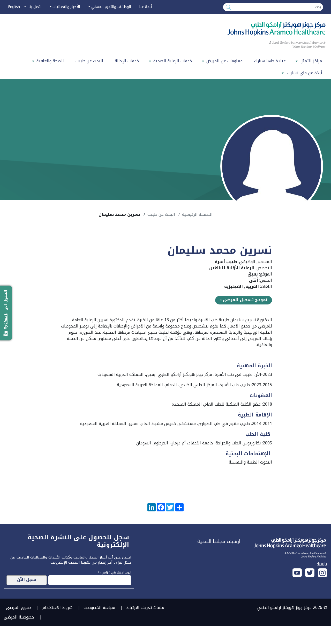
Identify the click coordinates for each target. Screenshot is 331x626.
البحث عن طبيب (89, 61)
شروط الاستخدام (57, 607)
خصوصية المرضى (19, 617)
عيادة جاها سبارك (270, 61)
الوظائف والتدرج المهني (111, 6)
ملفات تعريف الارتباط (145, 607)
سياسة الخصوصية (99, 607)
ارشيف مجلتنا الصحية (218, 541)
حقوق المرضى (18, 607)
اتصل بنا (34, 6)
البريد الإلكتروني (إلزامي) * (114, 572)
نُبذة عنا (145, 6)
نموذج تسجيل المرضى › (243, 300)
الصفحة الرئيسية (197, 214)
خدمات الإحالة (127, 61)
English (14, 6)
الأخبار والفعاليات (66, 6)
